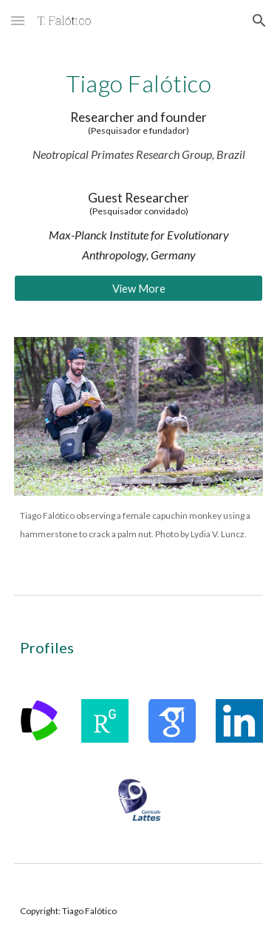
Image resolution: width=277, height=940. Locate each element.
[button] (17, 20)
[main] (139, 167)
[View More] (139, 288)
